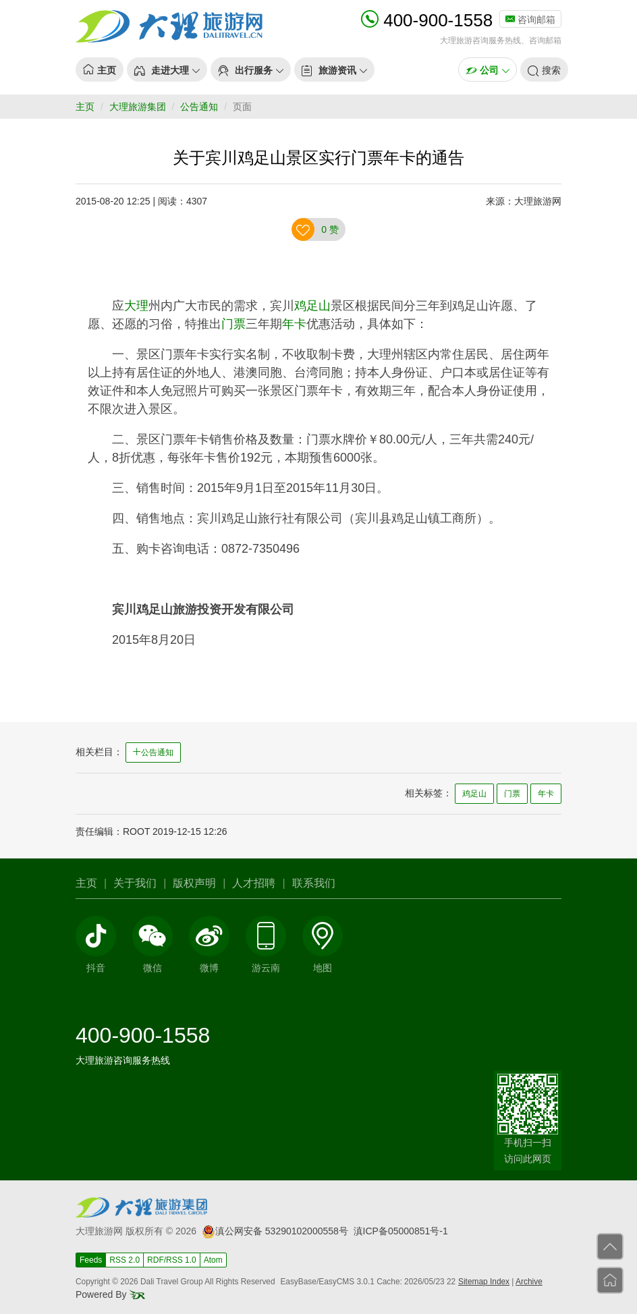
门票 (233, 324)
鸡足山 (312, 305)
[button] (167, 69)
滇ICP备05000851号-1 (401, 1231)
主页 (85, 106)
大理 (136, 305)
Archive (529, 1281)
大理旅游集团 (137, 106)
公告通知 (199, 106)
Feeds (91, 1260)
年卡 (294, 324)
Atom (213, 1260)
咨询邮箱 (530, 19)
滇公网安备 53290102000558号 (275, 1231)
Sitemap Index (483, 1281)
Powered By (110, 1294)
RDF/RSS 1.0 (171, 1260)
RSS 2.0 (124, 1260)
